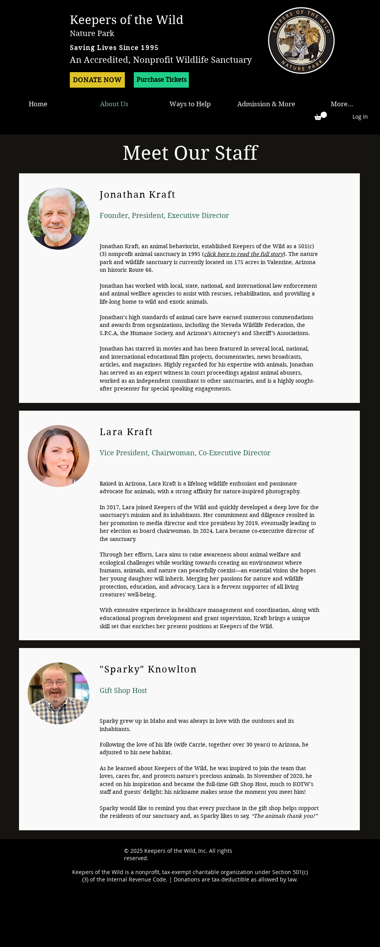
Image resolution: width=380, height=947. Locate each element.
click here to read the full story (243, 254)
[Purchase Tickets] (161, 80)
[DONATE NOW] (97, 80)
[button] (320, 116)
